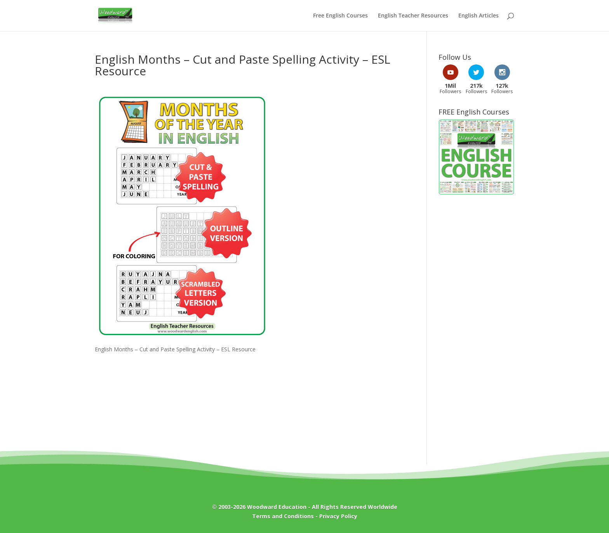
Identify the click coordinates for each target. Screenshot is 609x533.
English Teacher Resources (413, 16)
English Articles (478, 16)
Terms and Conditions (283, 516)
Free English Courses (340, 16)
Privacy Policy (338, 516)
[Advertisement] (476, 325)
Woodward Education (276, 506)
